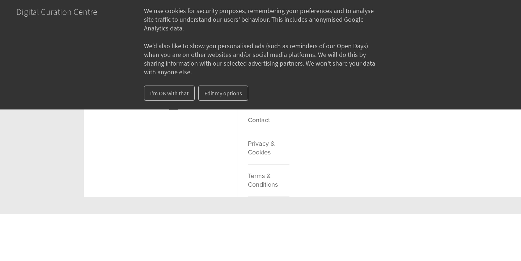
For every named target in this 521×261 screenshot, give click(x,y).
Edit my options (223, 93)
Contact (259, 120)
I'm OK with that (169, 93)
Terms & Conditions (263, 180)
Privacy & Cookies (261, 148)
